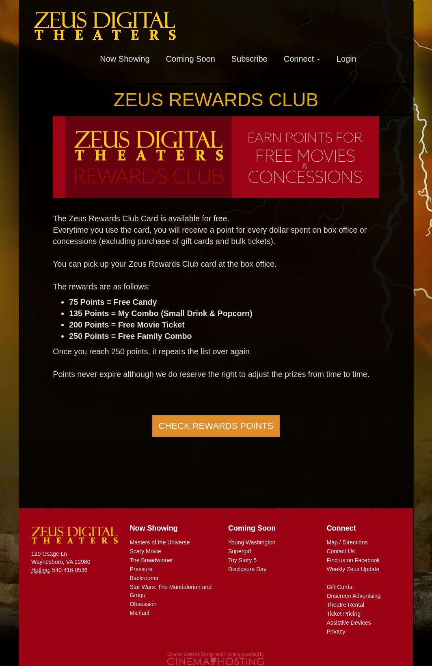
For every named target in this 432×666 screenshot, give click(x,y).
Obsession (143, 604)
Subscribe (249, 58)
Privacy (336, 631)
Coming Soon (190, 58)
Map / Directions (347, 542)
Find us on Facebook (353, 560)
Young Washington (252, 542)
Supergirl (239, 551)
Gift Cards (339, 587)
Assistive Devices (349, 622)
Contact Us (341, 551)
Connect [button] (302, 58)
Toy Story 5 (242, 560)
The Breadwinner (151, 560)
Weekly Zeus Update (353, 569)
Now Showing (124, 58)
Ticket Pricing (344, 613)
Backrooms (144, 578)
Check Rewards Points (216, 426)
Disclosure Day (247, 569)
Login (346, 58)
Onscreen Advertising (354, 596)
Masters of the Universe (160, 542)
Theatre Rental (346, 605)
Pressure (141, 569)
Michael (139, 613)
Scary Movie (145, 551)
